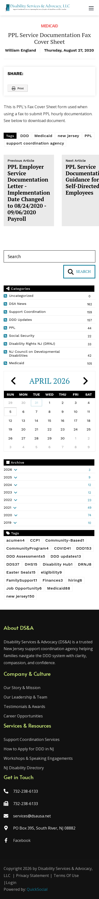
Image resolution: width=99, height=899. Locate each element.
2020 (8, 515)
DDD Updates (20, 320)
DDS (12, 564)
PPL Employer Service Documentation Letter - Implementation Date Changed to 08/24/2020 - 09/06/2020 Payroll (29, 190)
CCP (35, 540)
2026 (8, 469)
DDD (24, 135)
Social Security (21, 336)
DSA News (17, 304)
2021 (7, 507)
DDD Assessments (25, 556)
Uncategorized (21, 296)
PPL (88, 135)
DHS (31, 564)
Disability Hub (58, 564)
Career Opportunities (23, 716)
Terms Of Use (66, 875)
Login (11, 882)
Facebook (22, 840)
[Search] (49, 256)
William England (20, 50)
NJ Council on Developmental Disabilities (34, 353)
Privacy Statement (32, 875)
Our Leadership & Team (25, 697)
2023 (8, 492)
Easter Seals (21, 572)
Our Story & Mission (22, 687)
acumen (15, 540)
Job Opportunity (24, 588)
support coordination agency (35, 143)
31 (36, 403)
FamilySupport (21, 580)
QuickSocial (37, 889)
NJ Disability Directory (24, 767)
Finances (53, 580)
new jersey (68, 135)
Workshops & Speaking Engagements (38, 758)
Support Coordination (27, 312)
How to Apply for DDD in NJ (29, 749)
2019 (7, 522)
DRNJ (84, 564)
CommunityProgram (27, 548)
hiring (75, 580)
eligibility (51, 572)
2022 (8, 500)
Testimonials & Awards (24, 706)
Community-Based (64, 540)
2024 (8, 485)
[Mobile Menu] (91, 8)
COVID (62, 548)
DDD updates (66, 556)
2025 (8, 477)
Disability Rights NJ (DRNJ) (32, 344)
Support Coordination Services (32, 739)
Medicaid (49, 26)
